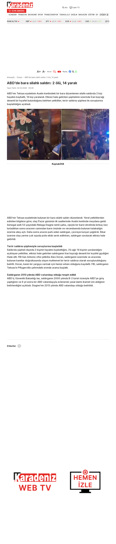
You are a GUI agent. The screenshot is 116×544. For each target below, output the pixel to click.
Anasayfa (11, 77)
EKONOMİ (32, 15)
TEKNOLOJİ (64, 15)
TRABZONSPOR (51, 15)
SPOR (40, 15)
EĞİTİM (91, 15)
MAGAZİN (83, 15)
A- (43, 71)
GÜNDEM (13, 15)
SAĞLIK (74, 15)
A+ (39, 71)
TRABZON (22, 15)
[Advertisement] (58, 46)
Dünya (19, 77)
